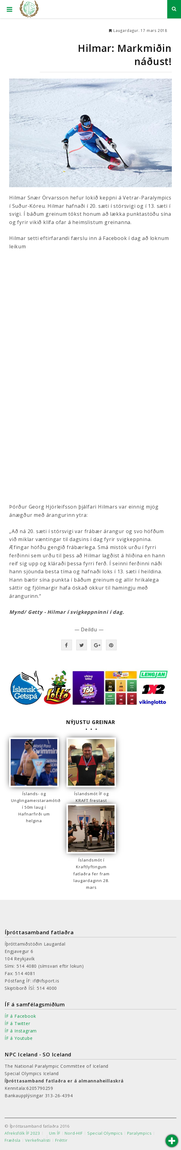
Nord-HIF (73, 1133)
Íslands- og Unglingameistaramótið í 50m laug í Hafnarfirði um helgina (34, 807)
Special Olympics (105, 1133)
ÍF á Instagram (21, 1031)
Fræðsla (13, 1140)
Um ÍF (54, 1133)
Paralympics (139, 1133)
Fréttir (61, 1140)
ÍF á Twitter (17, 1023)
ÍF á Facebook (20, 1016)
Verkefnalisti (38, 1140)
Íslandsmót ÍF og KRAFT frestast (91, 797)
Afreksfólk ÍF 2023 (22, 1133)
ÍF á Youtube (19, 1038)
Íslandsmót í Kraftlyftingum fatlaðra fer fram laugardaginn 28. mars (91, 873)
